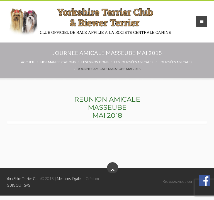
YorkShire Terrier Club (23, 178)
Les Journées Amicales (133, 62)
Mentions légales (69, 178)
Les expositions (94, 62)
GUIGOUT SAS (18, 185)
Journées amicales (175, 62)
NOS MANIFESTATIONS (58, 62)
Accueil (28, 62)
